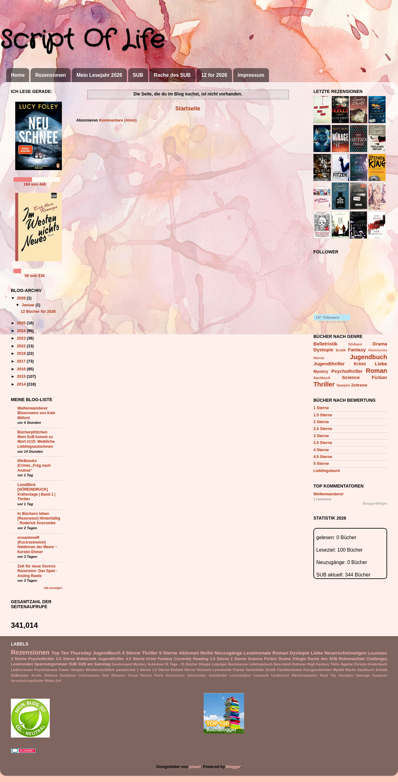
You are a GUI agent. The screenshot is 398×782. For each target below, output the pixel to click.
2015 (22, 376)
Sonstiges (345, 675)
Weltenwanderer (32, 408)
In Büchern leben (33, 513)
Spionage (363, 675)
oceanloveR (28, 537)
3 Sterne (321, 436)
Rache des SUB (172, 75)
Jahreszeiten (196, 675)
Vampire (343, 385)
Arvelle (36, 675)
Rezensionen (50, 75)
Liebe (381, 363)
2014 (22, 384)
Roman (376, 370)
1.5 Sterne (322, 415)
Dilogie (205, 664)
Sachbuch (321, 378)
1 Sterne (321, 408)
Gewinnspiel (122, 664)
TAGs (335, 664)
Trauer (63, 670)
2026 (22, 298)
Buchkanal (68, 675)
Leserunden (22, 664)
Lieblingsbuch (326, 471)
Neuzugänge (229, 652)
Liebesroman (22, 670)
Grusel (133, 675)
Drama (380, 343)
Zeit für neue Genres (36, 566)
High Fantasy (318, 664)
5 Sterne (321, 463)
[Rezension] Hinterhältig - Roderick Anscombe (38, 520)
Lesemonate (257, 652)
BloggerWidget (375, 503)
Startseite (187, 108)
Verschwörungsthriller (27, 681)
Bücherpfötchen (32, 432)
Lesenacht (261, 675)
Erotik (341, 350)
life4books (27, 461)
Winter (49, 681)
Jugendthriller (329, 363)
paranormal (125, 670)
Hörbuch (204, 670)
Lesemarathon (240, 675)
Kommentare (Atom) (118, 120)
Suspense (379, 675)
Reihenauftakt (352, 659)
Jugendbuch (368, 357)
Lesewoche (222, 670)
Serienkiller (255, 670)
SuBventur (20, 675)
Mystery (320, 371)
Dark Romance (114, 675)
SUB (138, 75)
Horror (318, 358)
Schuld (381, 670)
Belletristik (325, 343)
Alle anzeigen (53, 588)
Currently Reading (191, 659)
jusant (195, 767)
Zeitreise (359, 385)
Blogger (233, 767)
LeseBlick (26, 485)
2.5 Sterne (322, 429)
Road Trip (328, 675)
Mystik (338, 670)
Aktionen (189, 652)
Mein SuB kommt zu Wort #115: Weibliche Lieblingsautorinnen (36, 442)
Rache (350, 670)
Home (18, 75)
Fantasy (357, 349)
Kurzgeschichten (317, 670)
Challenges (376, 659)
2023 (22, 338)
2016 (22, 369)
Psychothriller (347, 371)
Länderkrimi (280, 675)
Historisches (377, 350)
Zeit (58, 681)
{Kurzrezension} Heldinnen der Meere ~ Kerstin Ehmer (37, 547)
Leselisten (377, 653)
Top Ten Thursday (71, 652)
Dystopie (323, 349)
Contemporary (89, 675)
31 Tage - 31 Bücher (181, 664)
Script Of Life (82, 40)
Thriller (324, 384)
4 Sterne (321, 450)
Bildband (355, 344)
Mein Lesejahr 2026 (99, 75)
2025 (22, 323)
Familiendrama (289, 670)
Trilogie (299, 659)
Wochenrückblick (100, 670)
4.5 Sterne (322, 457)
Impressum (251, 75)
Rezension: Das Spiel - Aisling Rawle (37, 573)
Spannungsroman (50, 664)
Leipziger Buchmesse (230, 664)
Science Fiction (364, 377)
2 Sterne (321, 422)
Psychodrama (45, 670)
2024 (22, 331)
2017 (22, 361)
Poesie (238, 670)
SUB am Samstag (94, 664)
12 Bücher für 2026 (38, 311)
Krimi (360, 363)
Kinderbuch (377, 664)
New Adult (282, 664)
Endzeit (177, 670)
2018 (22, 353)
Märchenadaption (304, 675)
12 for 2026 (214, 75)
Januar (29, 305)
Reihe (206, 652)
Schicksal (156, 664)
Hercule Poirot (151, 675)
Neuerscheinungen (345, 652)
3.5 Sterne (322, 443)
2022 (22, 346)
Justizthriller (217, 675)
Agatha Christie (353, 664)
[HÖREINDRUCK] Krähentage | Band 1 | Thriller (36, 494)
